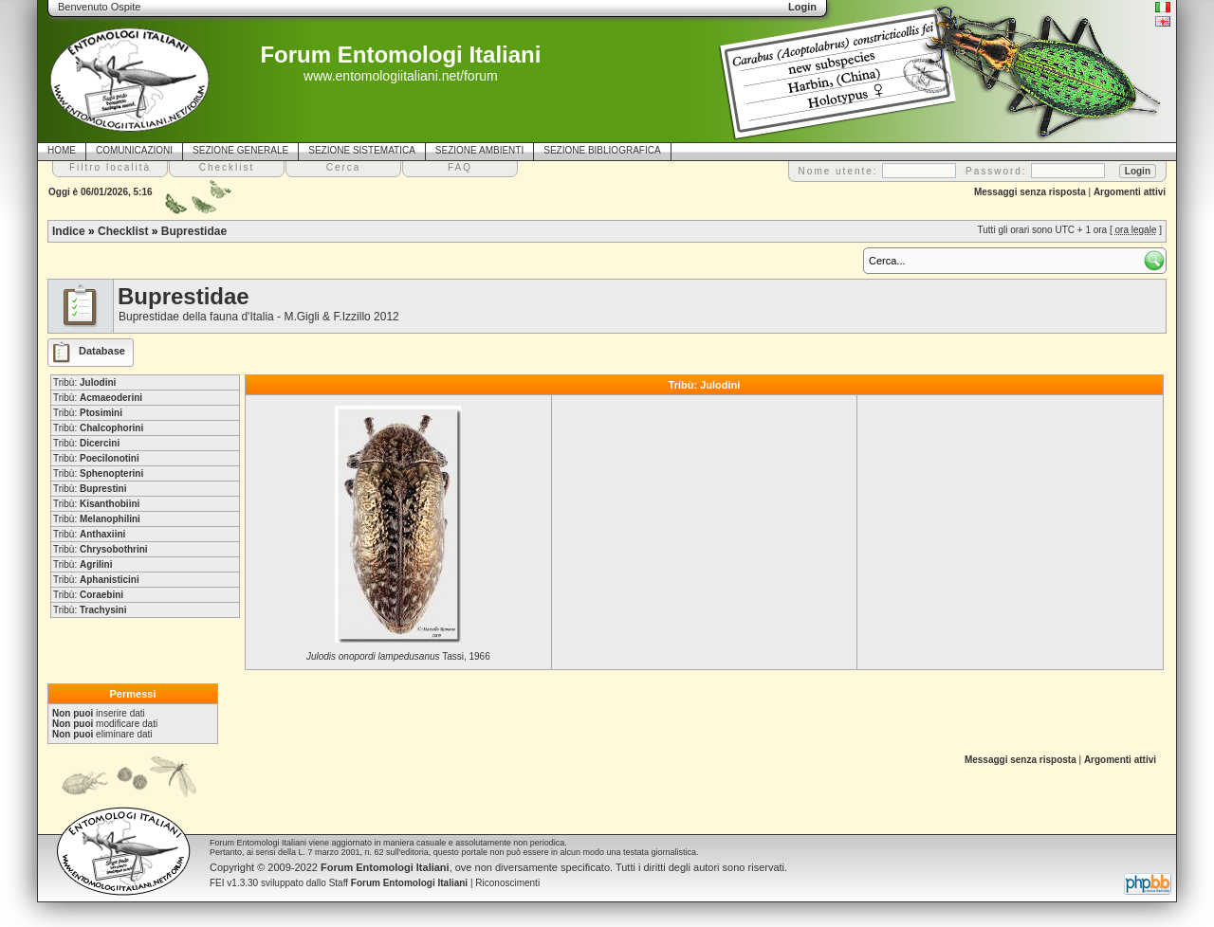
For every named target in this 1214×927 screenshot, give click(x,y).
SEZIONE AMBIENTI (479, 150)
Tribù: (84, 382)
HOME (61, 150)
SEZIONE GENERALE (240, 150)
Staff (399, 883)
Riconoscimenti (507, 883)
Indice (68, 231)
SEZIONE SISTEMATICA (361, 150)
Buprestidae (194, 231)
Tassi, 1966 (398, 656)
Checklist (123, 231)
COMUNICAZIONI (134, 150)
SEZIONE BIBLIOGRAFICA (601, 150)
